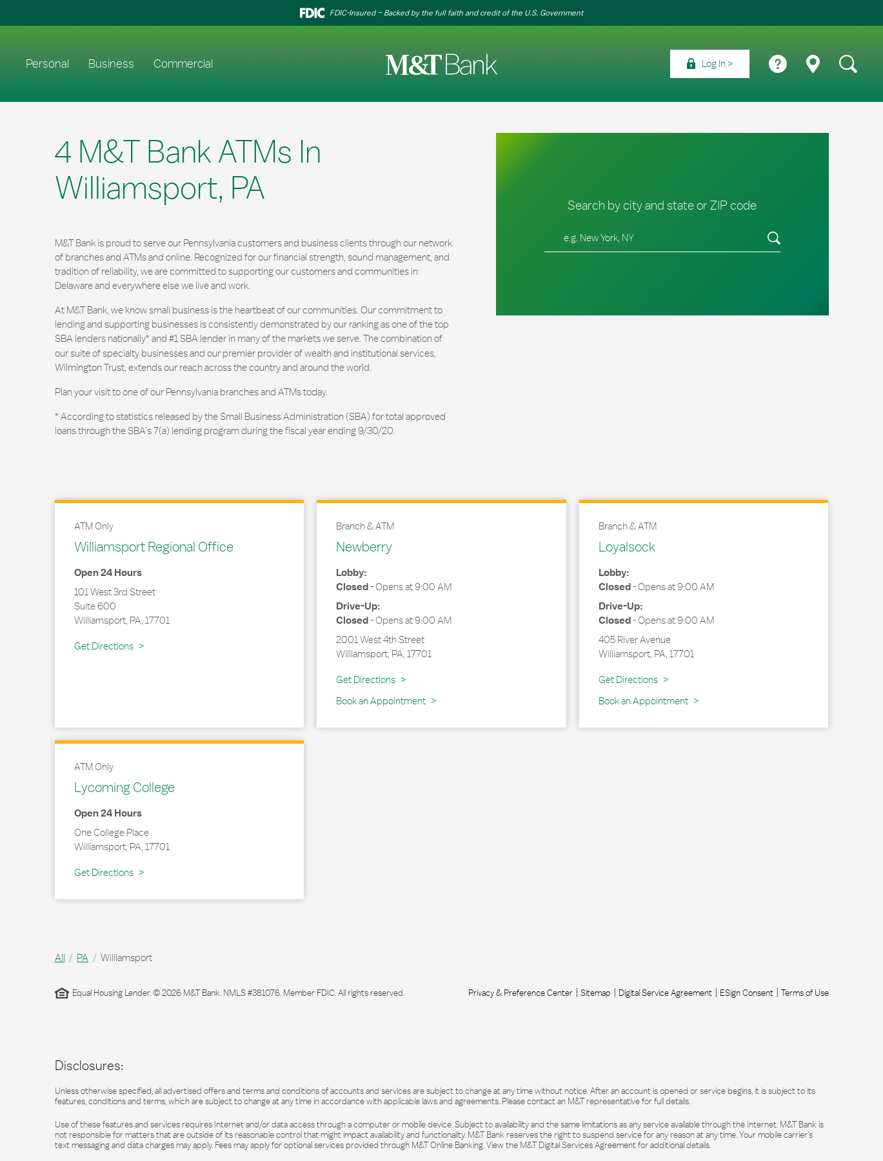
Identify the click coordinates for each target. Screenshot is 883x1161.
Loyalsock (627, 546)
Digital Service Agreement (665, 992)
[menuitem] (709, 64)
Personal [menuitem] (47, 64)
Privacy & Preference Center (520, 992)
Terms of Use (805, 992)
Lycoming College (124, 787)
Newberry (364, 546)
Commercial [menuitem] (183, 64)
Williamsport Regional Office (153, 546)
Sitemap (595, 992)
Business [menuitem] (111, 64)
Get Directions (109, 645)
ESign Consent (746, 992)
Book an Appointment (381, 701)
